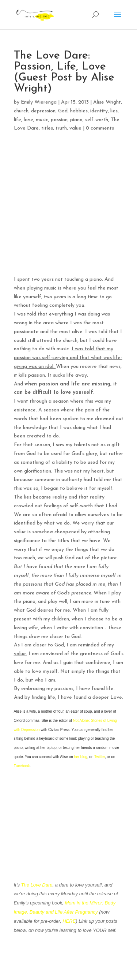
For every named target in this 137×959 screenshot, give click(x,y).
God (63, 111)
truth (61, 128)
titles (47, 128)
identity (99, 111)
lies (114, 111)
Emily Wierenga (39, 102)
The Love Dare (37, 885)
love (28, 120)
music (42, 120)
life (17, 120)
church (21, 111)
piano (76, 120)
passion (59, 120)
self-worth (96, 120)
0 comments (100, 128)
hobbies (79, 111)
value (75, 128)
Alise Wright (107, 102)
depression (43, 111)
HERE (69, 921)
